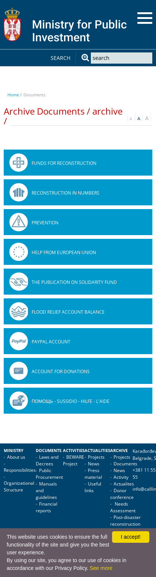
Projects (96, 457)
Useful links (93, 487)
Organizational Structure (19, 486)
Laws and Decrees (47, 460)
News (93, 464)
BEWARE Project (73, 460)
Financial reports (46, 507)
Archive (119, 450)
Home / (14, 94)
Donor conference (122, 493)
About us (16, 457)
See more (101, 568)
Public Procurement (49, 473)
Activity (121, 477)
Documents (48, 450)
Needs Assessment (123, 507)
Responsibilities (20, 470)
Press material (93, 473)
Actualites (124, 484)
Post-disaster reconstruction (125, 520)
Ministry (13, 450)
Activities (74, 450)
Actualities (97, 450)
